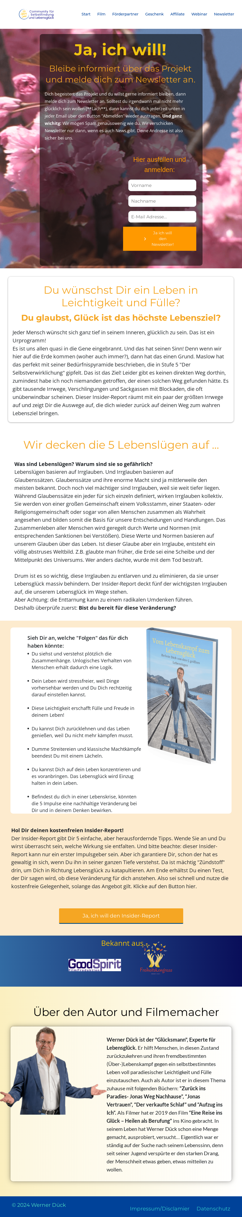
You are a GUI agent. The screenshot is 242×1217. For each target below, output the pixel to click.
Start (86, 14)
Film (101, 14)
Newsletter (224, 14)
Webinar (199, 14)
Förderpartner (125, 14)
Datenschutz (213, 1208)
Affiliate (177, 14)
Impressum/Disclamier (159, 1208)
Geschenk (154, 14)
